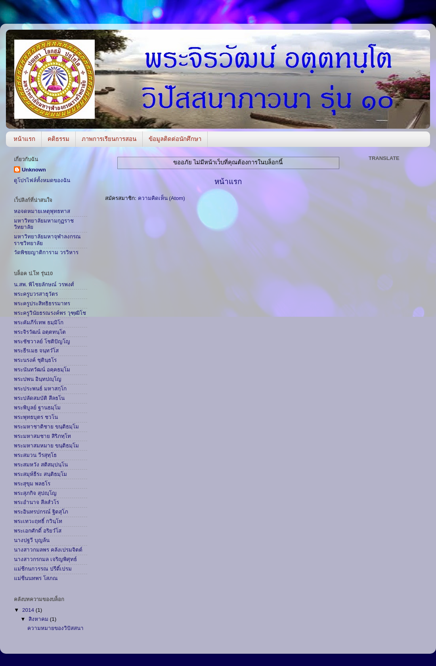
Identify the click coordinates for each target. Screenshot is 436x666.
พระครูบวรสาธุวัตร (36, 294)
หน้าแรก (24, 138)
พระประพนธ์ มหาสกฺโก (40, 389)
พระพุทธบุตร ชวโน (36, 417)
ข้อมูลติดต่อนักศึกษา (175, 138)
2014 (29, 610)
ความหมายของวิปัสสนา (55, 628)
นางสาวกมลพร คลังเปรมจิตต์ (48, 550)
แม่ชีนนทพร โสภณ (36, 578)
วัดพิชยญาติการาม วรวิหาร (46, 252)
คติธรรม (58, 138)
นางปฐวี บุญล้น (32, 540)
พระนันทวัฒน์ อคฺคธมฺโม (42, 370)
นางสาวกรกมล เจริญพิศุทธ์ (45, 559)
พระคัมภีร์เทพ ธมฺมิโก (38, 322)
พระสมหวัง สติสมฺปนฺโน (41, 465)
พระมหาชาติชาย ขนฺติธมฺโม (46, 427)
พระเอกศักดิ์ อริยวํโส (37, 531)
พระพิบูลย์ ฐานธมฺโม (37, 408)
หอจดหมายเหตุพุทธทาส (42, 211)
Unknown (34, 170)
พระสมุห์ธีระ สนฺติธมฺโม (40, 474)
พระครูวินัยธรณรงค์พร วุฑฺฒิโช (50, 313)
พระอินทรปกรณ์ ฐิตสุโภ (41, 512)
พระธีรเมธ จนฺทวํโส (36, 351)
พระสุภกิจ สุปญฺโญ (35, 493)
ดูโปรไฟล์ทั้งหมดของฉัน (42, 180)
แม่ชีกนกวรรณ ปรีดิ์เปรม (43, 569)
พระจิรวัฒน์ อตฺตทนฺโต (40, 332)
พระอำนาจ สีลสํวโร (36, 502)
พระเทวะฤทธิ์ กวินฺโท (38, 521)
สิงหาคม (39, 619)
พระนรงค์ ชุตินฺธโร (35, 360)
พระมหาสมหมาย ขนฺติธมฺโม (46, 446)
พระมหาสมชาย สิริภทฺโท (42, 436)
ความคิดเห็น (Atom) (161, 198)
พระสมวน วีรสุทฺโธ (35, 455)
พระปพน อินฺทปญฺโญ (37, 379)
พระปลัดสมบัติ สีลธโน (39, 398)
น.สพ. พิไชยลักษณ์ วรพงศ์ (44, 284)
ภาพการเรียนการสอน (109, 138)
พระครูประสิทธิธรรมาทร (42, 303)
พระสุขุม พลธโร (32, 484)
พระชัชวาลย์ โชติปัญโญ (42, 341)
